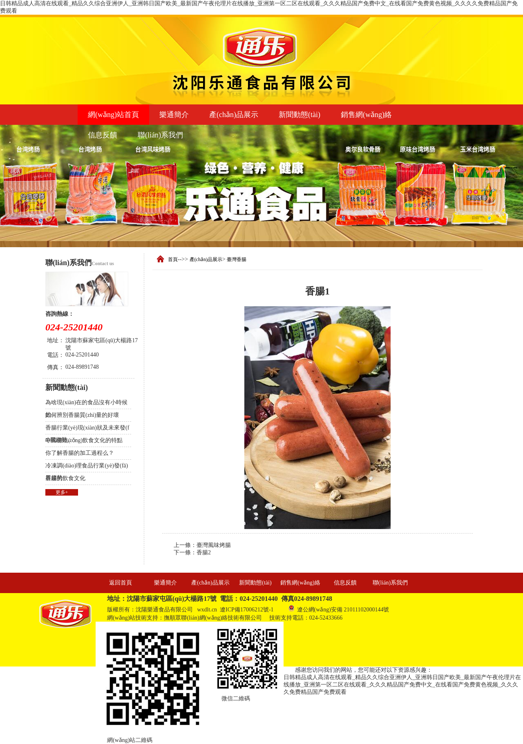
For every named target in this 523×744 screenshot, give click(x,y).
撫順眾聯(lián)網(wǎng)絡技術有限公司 (213, 618)
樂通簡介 (174, 115)
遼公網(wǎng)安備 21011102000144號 (338, 608)
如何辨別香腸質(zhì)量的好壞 (82, 415)
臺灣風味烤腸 (214, 545)
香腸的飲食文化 (65, 478)
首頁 (173, 259)
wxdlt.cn (207, 610)
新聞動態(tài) (299, 115)
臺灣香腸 (236, 259)
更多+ (62, 492)
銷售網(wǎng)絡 (366, 115)
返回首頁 (120, 583)
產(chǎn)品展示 (233, 115)
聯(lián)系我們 (160, 135)
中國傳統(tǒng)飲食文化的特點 (84, 440)
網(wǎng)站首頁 (113, 115)
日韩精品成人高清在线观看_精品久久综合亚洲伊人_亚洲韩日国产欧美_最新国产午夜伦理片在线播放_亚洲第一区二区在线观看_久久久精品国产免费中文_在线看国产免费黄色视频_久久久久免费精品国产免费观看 (402, 684)
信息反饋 (102, 135)
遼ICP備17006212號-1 (246, 610)
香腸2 (204, 552)
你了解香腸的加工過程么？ (79, 453)
